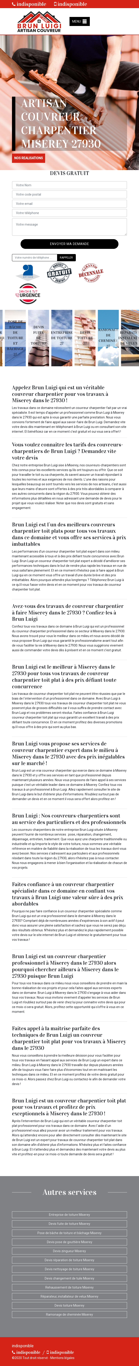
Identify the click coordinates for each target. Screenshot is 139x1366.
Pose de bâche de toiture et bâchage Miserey (69, 1233)
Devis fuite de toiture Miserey (69, 1224)
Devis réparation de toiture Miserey (69, 1260)
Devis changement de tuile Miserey (69, 1278)
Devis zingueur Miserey (69, 1251)
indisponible (29, 4)
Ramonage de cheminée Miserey (69, 1314)
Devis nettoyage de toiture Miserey (69, 1269)
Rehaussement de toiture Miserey (69, 1287)
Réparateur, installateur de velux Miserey (69, 1296)
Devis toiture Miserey (69, 1305)
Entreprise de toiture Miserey (69, 1215)
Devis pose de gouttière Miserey (69, 1242)
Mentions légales (62, 1358)
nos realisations (28, 158)
